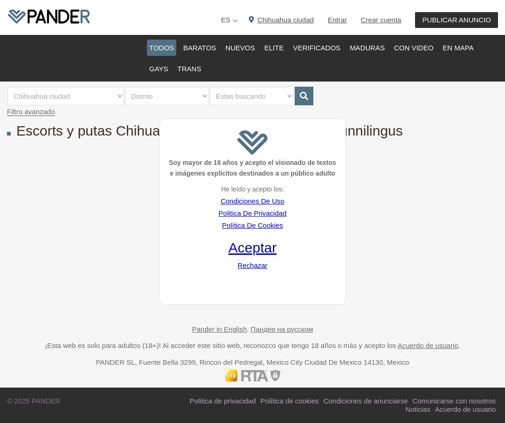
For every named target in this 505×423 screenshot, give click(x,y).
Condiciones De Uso (252, 201)
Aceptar (252, 247)
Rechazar (252, 265)
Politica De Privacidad (253, 213)
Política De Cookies (252, 225)
